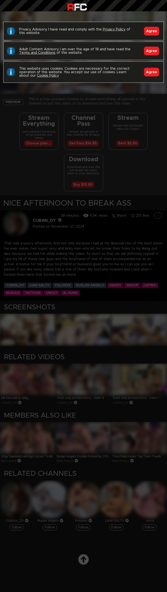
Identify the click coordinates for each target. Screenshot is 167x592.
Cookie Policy (47, 75)
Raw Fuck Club (77, 6)
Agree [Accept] (151, 31)
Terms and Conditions (37, 52)
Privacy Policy (114, 29)
